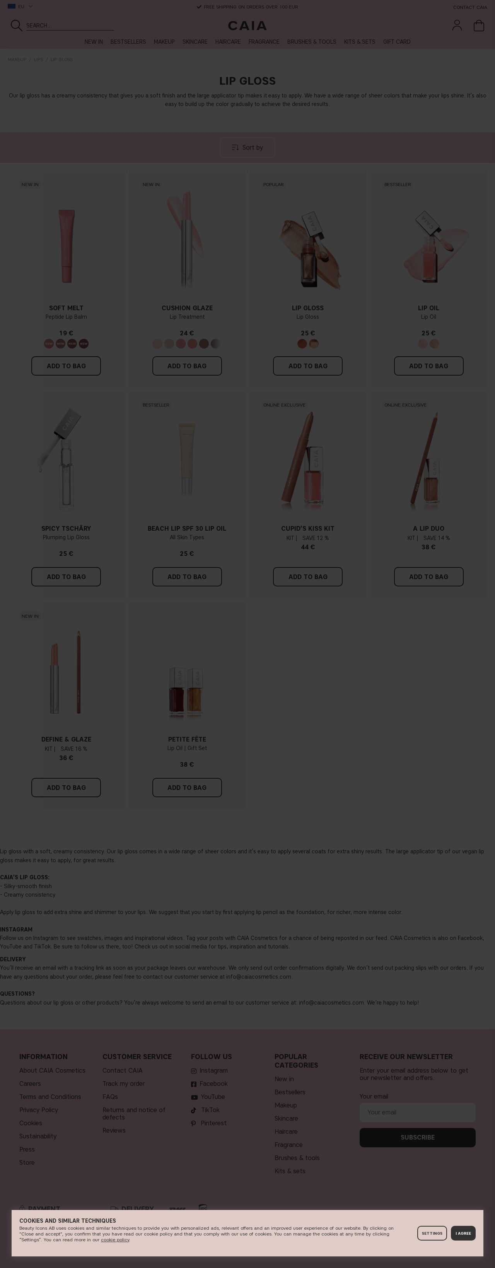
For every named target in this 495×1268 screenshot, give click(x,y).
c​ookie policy (115, 1239)
